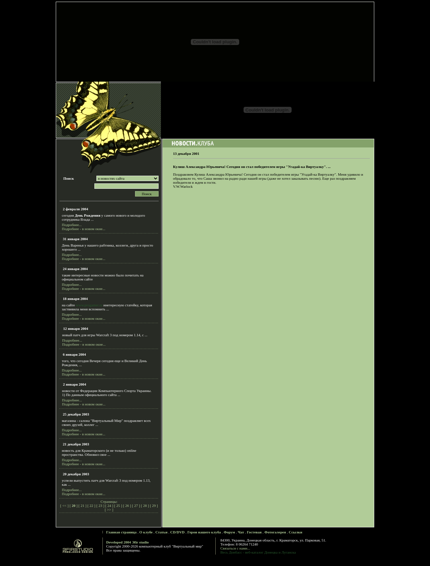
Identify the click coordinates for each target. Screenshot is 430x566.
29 (154, 506)
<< (64, 506)
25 (118, 506)
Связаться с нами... (235, 548)
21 (82, 506)
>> (109, 510)
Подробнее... (72, 225)
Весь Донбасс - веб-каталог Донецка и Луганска (258, 552)
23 (100, 506)
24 (109, 506)
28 (145, 506)
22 (91, 506)
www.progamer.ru (89, 305)
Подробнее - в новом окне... (83, 229)
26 (127, 506)
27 (136, 506)
